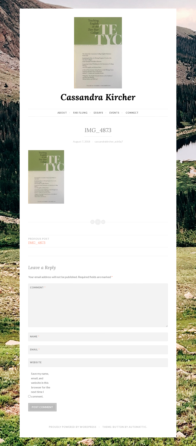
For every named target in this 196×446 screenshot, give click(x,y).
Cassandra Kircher (98, 97)
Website (36, 362)
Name (34, 336)
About (62, 112)
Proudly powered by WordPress (72, 426)
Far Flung (80, 112)
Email (35, 349)
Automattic (137, 426)
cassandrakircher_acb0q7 (109, 141)
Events (114, 112)
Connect (132, 112)
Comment (38, 287)
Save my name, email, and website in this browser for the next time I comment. (40, 385)
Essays (98, 112)
